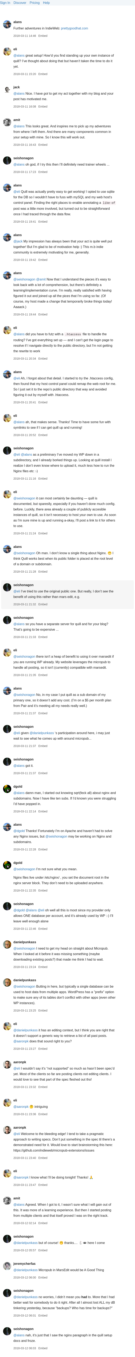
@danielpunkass (42, 733)
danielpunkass (24, 942)
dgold (17, 786)
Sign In (5, 2)
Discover (20, 2)
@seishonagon (24, 279)
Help (46, 2)
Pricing (35, 2)
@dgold (19, 831)
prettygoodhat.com (74, 28)
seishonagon (23, 158)
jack (16, 87)
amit (16, 120)
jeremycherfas (24, 1263)
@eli (16, 191)
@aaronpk (20, 1041)
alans (17, 22)
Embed (42, 35)
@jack (17, 241)
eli (15, 49)
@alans (19, 55)
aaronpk (19, 1062)
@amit (41, 279)
